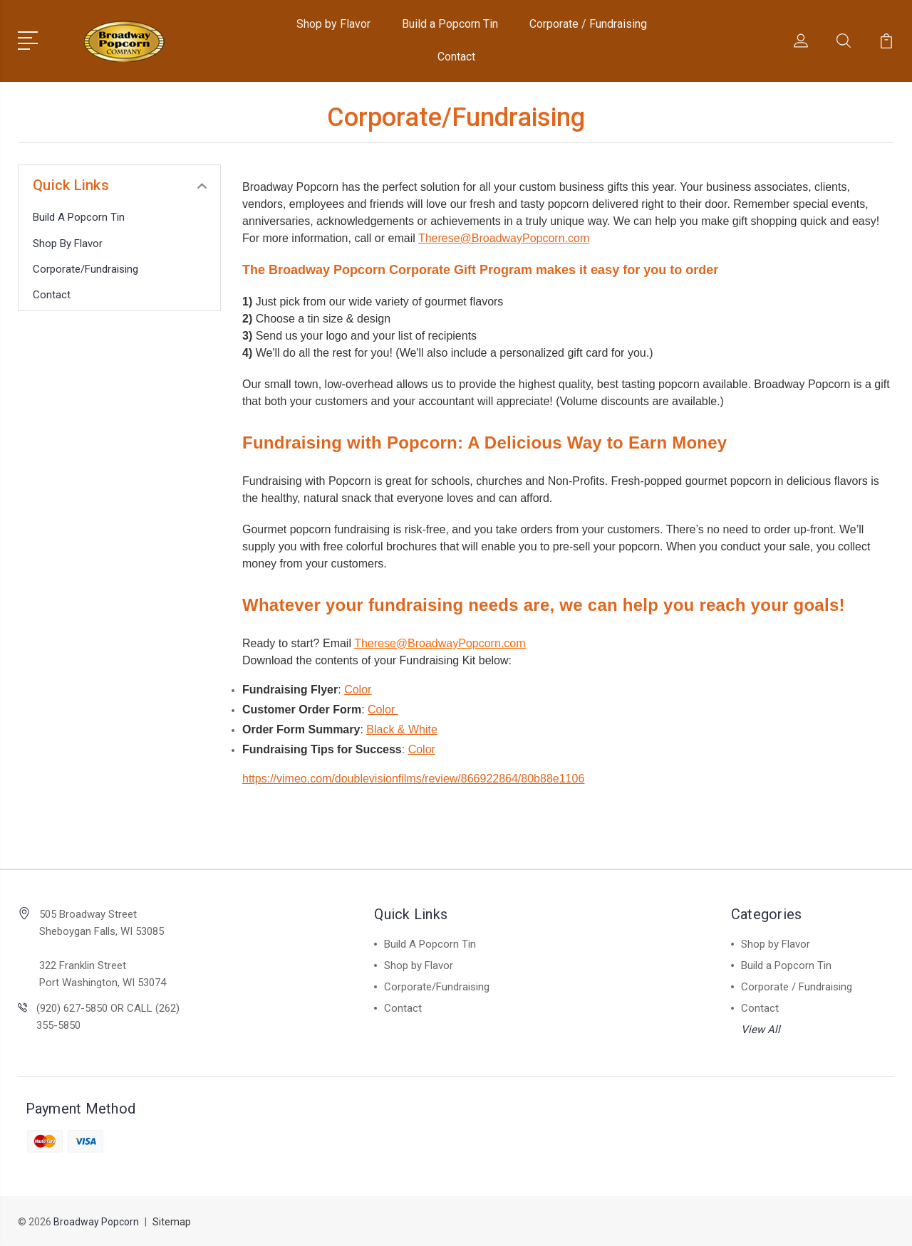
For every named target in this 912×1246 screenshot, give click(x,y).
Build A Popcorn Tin (79, 217)
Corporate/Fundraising (85, 269)
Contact (456, 56)
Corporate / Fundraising (588, 24)
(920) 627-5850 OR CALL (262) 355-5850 (108, 1017)
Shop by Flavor (333, 24)
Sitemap (171, 1221)
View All (760, 1029)
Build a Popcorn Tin (450, 24)
